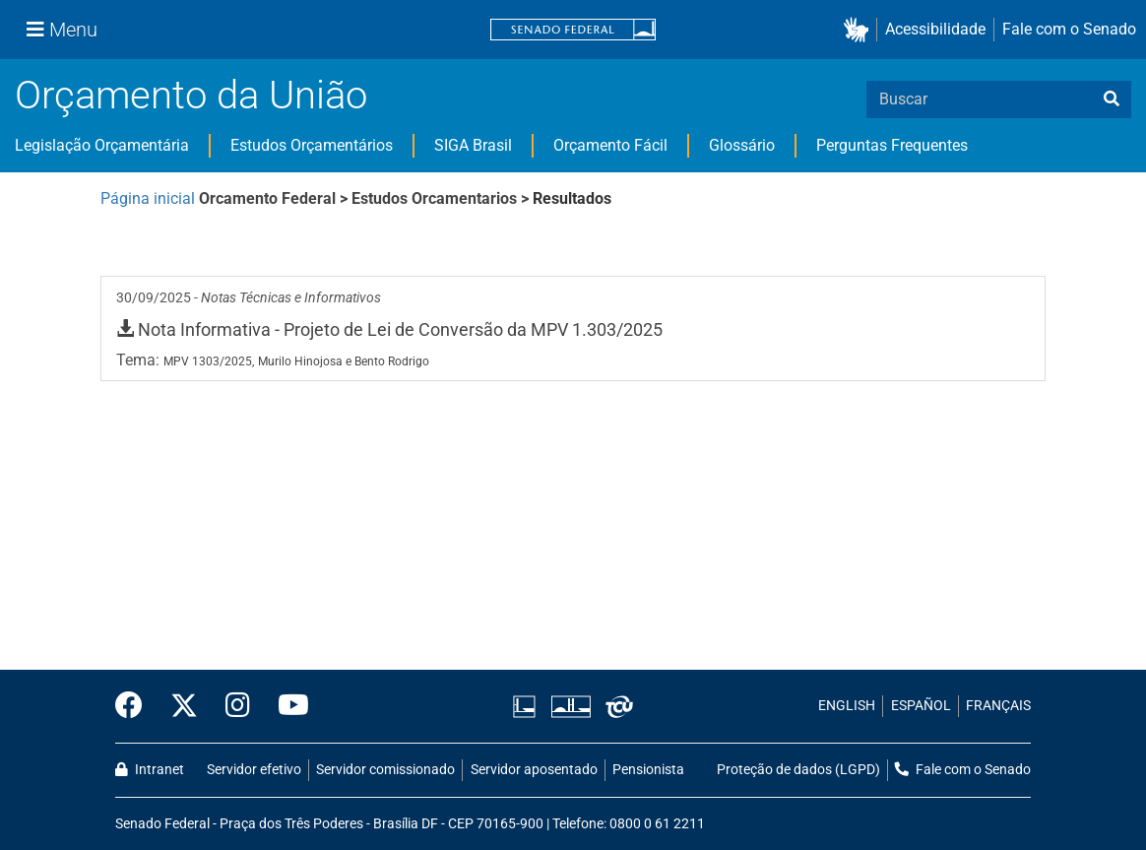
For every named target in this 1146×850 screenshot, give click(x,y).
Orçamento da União (191, 95)
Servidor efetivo (254, 769)
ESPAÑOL (921, 705)
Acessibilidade (935, 29)
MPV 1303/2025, (208, 361)
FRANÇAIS (998, 705)
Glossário (742, 145)
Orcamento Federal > (275, 198)
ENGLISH (846, 705)
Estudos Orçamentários (311, 145)
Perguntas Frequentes (892, 145)
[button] (860, 30)
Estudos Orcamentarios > (442, 198)
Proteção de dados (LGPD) (798, 769)
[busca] (1111, 99)
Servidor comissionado (385, 769)
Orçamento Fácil (610, 145)
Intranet (149, 769)
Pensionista (648, 769)
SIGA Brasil (473, 145)
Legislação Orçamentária (102, 145)
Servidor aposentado (534, 769)
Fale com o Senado (1069, 29)
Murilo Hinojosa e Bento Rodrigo (343, 361)
